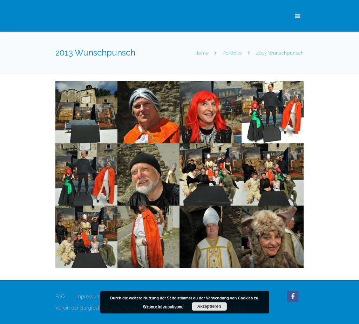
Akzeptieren (209, 306)
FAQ (60, 296)
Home (202, 53)
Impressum (88, 296)
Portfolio (232, 53)
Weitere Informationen (163, 306)
